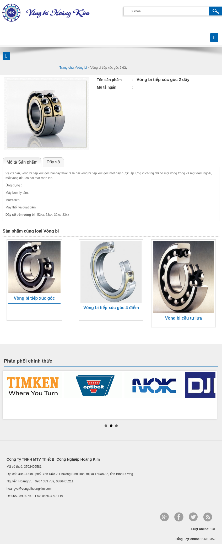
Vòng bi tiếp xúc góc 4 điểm (111, 307)
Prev (11, 395)
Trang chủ (66, 67)
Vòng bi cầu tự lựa (183, 318)
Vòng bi (81, 67)
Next (211, 395)
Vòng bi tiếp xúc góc (34, 298)
